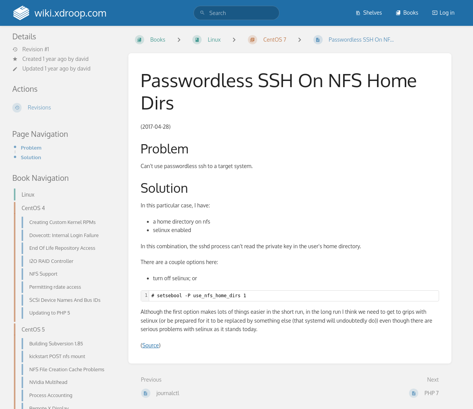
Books (407, 12)
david (82, 59)
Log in (443, 12)
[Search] (202, 13)
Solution (31, 157)
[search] (236, 13)
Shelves (368, 12)
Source (150, 345)
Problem (31, 147)
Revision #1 (30, 49)
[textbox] (294, 296)
